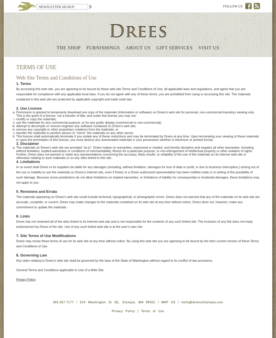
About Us (138, 47)
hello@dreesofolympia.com (202, 302)
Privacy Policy (26, 279)
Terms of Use (152, 311)
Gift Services (174, 47)
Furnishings (103, 47)
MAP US (168, 302)
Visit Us (208, 47)
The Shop (69, 47)
